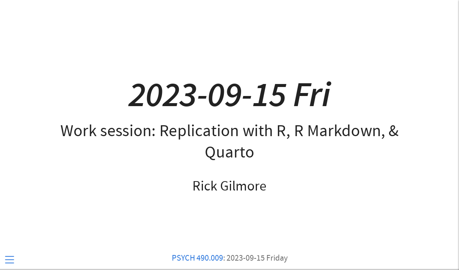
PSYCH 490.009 (197, 258)
